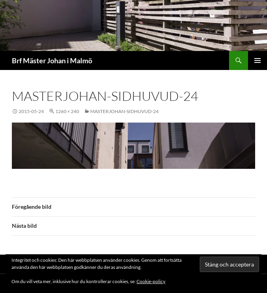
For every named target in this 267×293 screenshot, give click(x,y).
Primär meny (257, 60)
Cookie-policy (150, 281)
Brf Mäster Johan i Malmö (52, 60)
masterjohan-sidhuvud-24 (124, 111)
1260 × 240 (67, 111)
